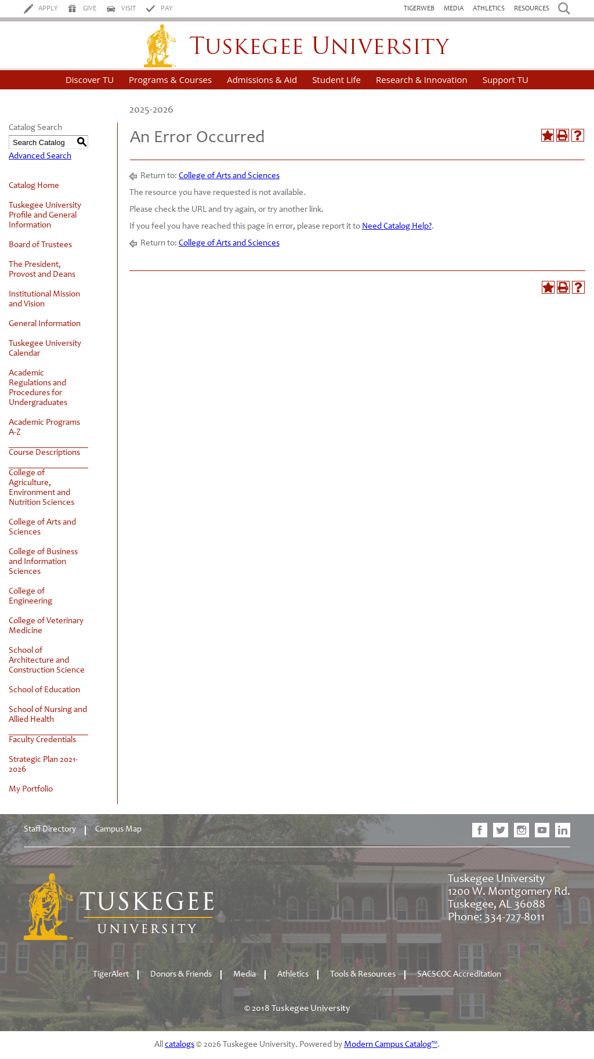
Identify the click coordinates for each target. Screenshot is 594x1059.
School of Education (44, 690)
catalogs (179, 1044)
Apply (48, 8)
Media (453, 8)
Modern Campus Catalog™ (390, 1044)
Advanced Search (40, 156)
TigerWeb (419, 8)
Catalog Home (34, 186)
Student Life (336, 79)
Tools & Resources (363, 974)
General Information (45, 324)
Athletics (489, 8)
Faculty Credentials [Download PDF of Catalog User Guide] (42, 740)
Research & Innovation (422, 79)
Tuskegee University (297, 45)
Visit (128, 8)
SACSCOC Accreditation (459, 974)
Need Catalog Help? (397, 226)
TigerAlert (111, 974)
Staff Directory (50, 829)
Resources (531, 8)
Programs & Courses (170, 79)
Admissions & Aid (262, 79)
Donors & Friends (181, 974)
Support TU (505, 79)
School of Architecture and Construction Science (47, 660)
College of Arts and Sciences (229, 176)
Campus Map (118, 829)
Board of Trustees (40, 245)
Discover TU (90, 79)
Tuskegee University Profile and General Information (45, 215)
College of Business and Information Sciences (43, 562)
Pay (167, 8)
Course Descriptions (44, 453)
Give (89, 8)
